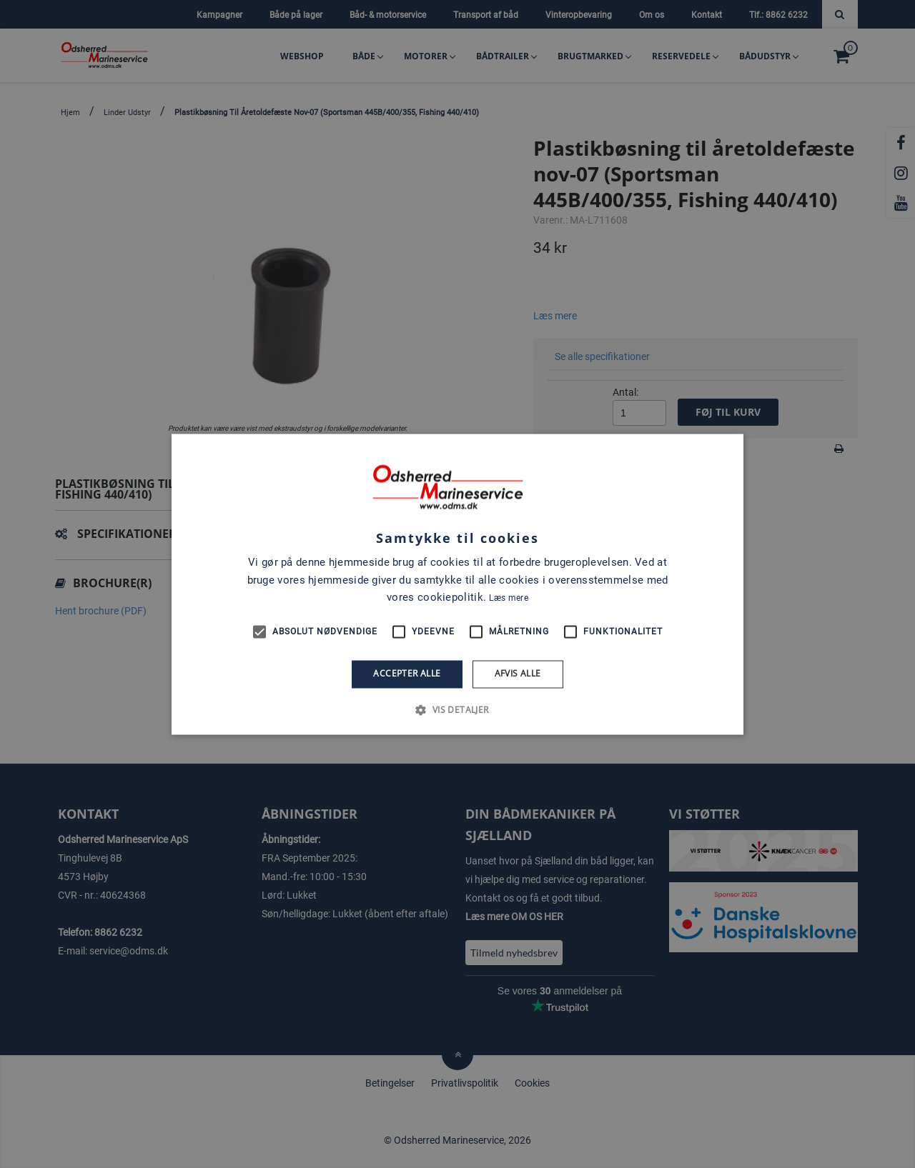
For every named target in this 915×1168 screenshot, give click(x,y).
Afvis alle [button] (518, 674)
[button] (457, 709)
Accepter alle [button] (406, 674)
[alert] (457, 584)
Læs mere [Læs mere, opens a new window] (508, 599)
